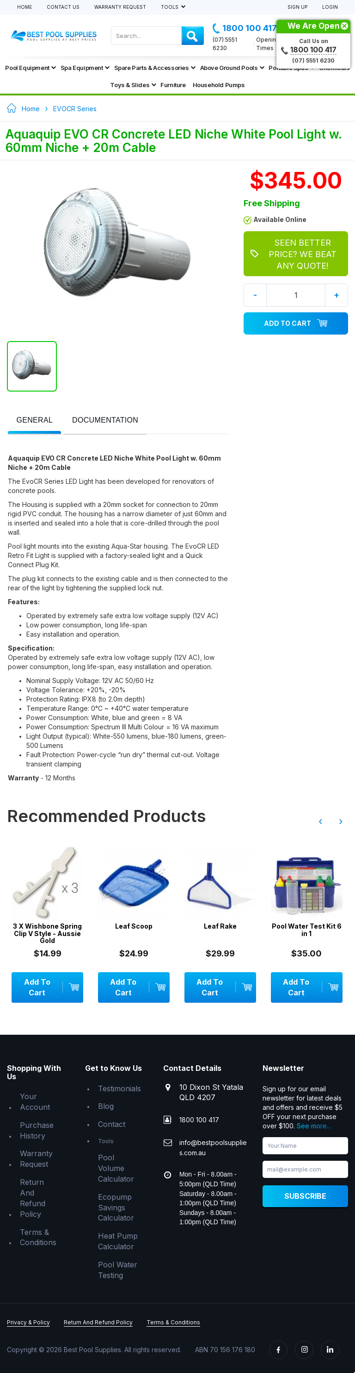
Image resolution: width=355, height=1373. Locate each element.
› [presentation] (341, 821)
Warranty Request (120, 7)
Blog (106, 1106)
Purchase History (37, 1130)
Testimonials (119, 1088)
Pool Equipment (30, 67)
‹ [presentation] (320, 821)
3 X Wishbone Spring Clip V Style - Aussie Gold (47, 933)
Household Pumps (219, 85)
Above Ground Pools (232, 67)
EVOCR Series (75, 109)
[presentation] (34, 420)
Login (330, 7)
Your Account (35, 1102)
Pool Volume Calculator (116, 1168)
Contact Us (63, 7)
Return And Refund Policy (32, 1198)
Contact (111, 1124)
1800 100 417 (245, 28)
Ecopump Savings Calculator (116, 1207)
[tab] (34, 421)
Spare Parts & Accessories (155, 67)
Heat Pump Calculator (118, 1241)
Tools (170, 7)
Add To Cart (296, 323)
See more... (314, 1126)
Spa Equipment (85, 67)
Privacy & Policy (28, 1322)
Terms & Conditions (38, 1237)
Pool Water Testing (117, 1270)
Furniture (172, 85)
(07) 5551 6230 (225, 43)
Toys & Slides (133, 85)
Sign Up (297, 7)
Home (24, 7)
